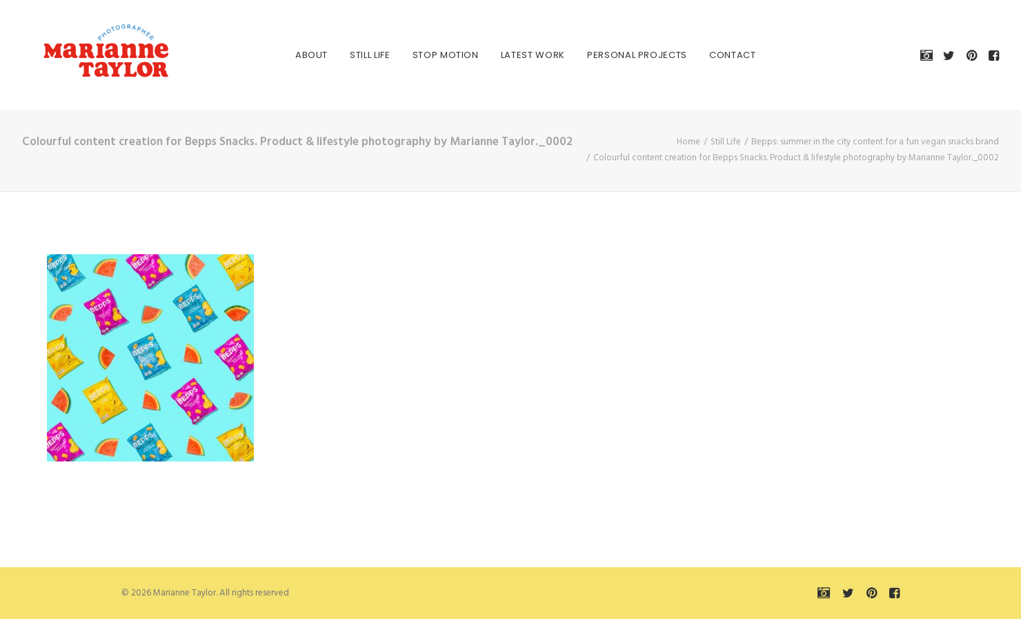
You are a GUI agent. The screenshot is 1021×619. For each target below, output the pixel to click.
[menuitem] (296, 55)
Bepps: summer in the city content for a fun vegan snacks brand (875, 142)
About (296, 54)
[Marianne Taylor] (87, 55)
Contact (717, 54)
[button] (929, 55)
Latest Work (518, 54)
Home (688, 142)
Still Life (355, 54)
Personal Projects (622, 54)
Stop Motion (430, 54)
